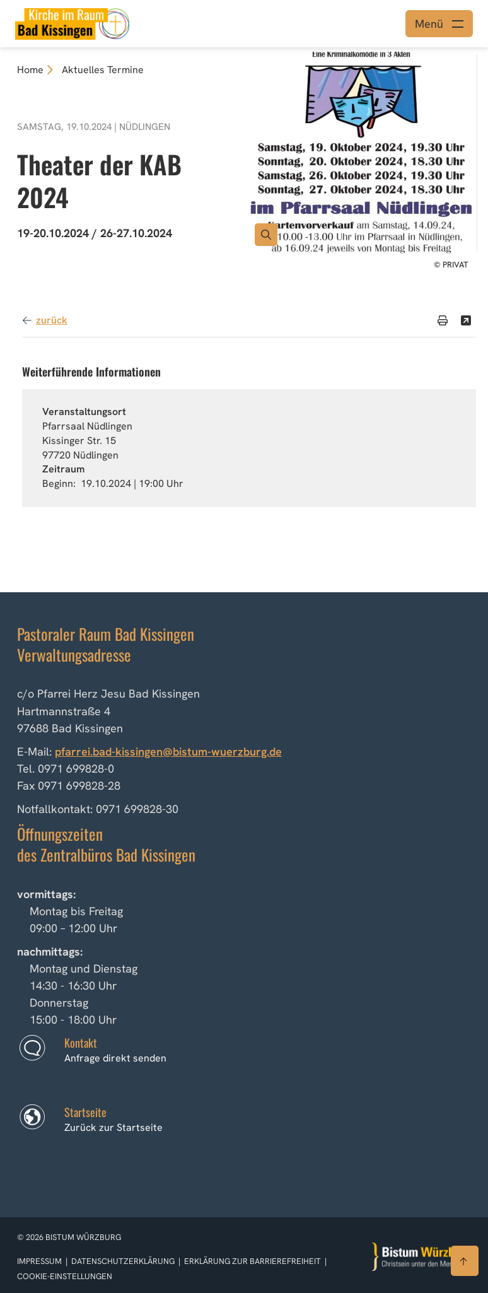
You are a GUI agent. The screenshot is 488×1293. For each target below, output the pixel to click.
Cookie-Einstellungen (64, 1276)
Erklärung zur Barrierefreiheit (252, 1261)
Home (30, 69)
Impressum (40, 1261)
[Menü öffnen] (439, 23)
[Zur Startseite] (422, 1257)
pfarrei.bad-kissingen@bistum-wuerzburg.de (168, 751)
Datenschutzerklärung (124, 1261)
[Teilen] (466, 320)
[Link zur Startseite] (72, 22)
